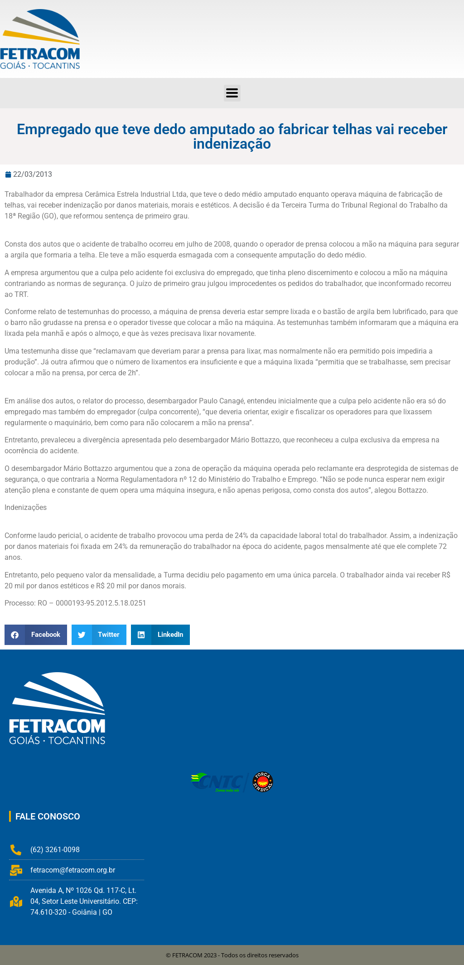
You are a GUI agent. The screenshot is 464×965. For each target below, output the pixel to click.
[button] (232, 93)
